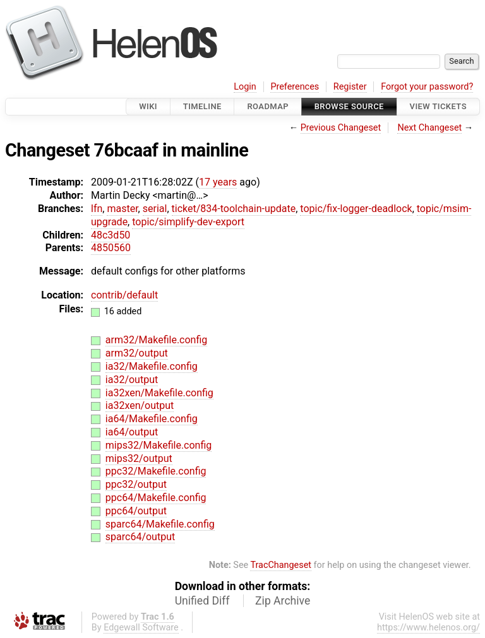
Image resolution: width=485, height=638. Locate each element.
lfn (96, 209)
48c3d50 (110, 235)
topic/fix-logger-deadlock (356, 209)
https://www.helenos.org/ (428, 627)
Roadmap (268, 106)
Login (245, 86)
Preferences (294, 86)
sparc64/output (140, 537)
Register (350, 86)
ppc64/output (136, 511)
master (122, 209)
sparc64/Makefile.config (160, 524)
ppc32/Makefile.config (156, 471)
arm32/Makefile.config (156, 340)
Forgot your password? (427, 86)
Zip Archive (282, 600)
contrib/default (124, 295)
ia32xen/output (139, 405)
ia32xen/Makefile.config (159, 393)
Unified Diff (202, 600)
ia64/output (131, 432)
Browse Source (349, 106)
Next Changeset (429, 127)
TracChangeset (280, 565)
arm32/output (136, 353)
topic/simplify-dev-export (188, 222)
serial (155, 209)
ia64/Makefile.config (151, 419)
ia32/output (131, 380)
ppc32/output (136, 484)
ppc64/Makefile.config (156, 498)
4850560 (111, 248)
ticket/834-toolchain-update (234, 209)
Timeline (202, 106)
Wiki (148, 106)
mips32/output (138, 458)
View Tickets (438, 106)
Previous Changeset (341, 127)
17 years (218, 182)
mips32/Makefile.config (158, 445)
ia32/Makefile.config (151, 366)
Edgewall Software (141, 627)
